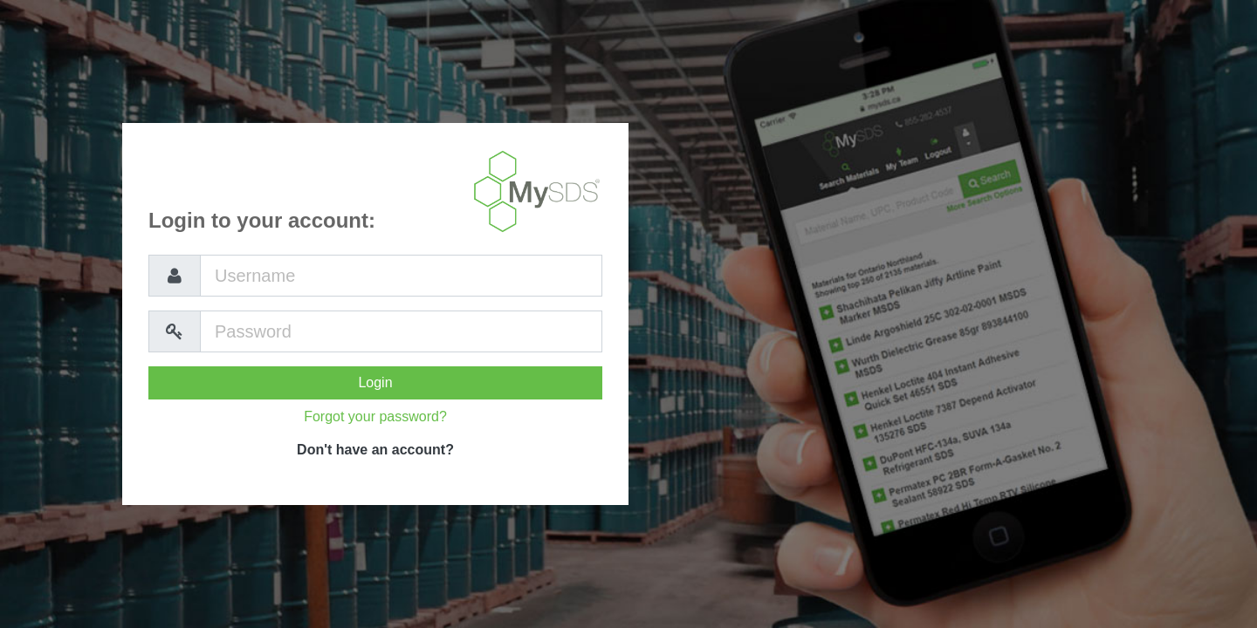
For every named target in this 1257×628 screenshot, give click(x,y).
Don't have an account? (375, 449)
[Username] (401, 276)
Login (375, 382)
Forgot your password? (375, 416)
